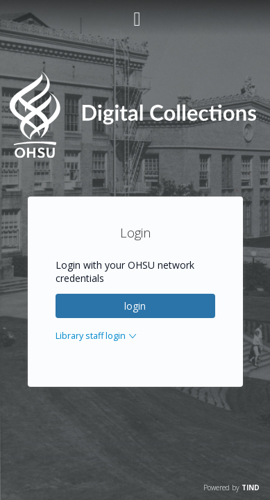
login (135, 305)
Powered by (231, 487)
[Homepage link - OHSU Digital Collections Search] (135, 154)
